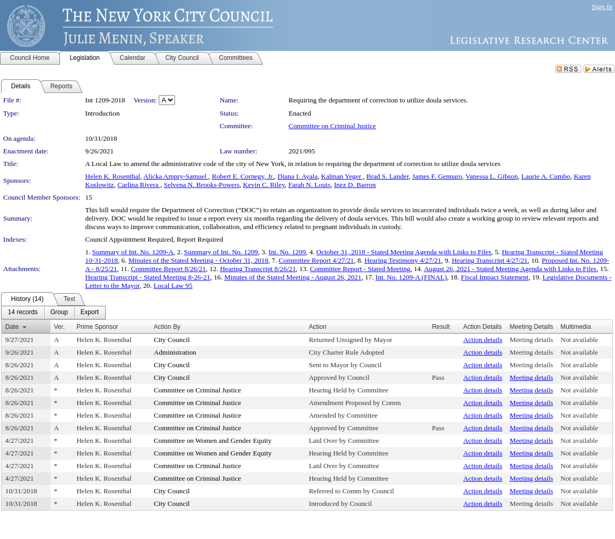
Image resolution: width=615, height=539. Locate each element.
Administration (175, 352)
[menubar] (53, 312)
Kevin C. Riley (263, 185)
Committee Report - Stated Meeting (360, 269)
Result (441, 326)
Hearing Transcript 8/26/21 (257, 269)
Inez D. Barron (355, 185)
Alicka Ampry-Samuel (176, 176)
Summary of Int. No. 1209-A (132, 252)
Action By (167, 326)
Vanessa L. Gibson (492, 176)
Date (11, 326)
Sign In (602, 7)
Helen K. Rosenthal (112, 176)
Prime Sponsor (97, 326)
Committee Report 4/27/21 (316, 260)
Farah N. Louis (309, 185)
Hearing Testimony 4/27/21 (402, 260)
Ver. (59, 326)
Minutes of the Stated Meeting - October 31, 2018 (198, 260)
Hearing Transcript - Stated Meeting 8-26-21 (147, 277)
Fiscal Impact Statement (495, 277)
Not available (579, 340)
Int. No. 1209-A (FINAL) (411, 277)
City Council (172, 340)
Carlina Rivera (138, 185)
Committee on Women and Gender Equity (213, 440)
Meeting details (532, 340)
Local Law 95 (172, 285)
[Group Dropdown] (59, 312)
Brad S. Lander (387, 176)
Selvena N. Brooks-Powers (202, 185)
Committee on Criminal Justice (332, 126)
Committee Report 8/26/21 (168, 269)
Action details (482, 340)
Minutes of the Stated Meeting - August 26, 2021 (293, 277)
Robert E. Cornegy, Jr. (243, 176)
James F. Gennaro (437, 176)
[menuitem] (23, 312)
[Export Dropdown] (89, 312)
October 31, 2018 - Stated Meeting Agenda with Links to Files (403, 252)
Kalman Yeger (342, 176)
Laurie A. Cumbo (545, 176)
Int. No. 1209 (287, 252)
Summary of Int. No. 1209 (221, 252)
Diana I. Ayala (297, 176)
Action (317, 326)
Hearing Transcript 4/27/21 (489, 260)
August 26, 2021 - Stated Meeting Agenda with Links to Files (510, 269)
